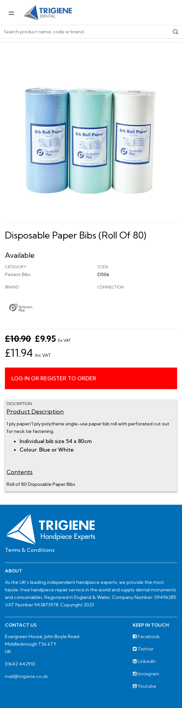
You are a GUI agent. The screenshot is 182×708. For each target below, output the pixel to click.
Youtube (144, 686)
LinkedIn (144, 661)
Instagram (146, 674)
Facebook (146, 636)
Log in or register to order (53, 378)
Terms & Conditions (29, 550)
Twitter (143, 649)
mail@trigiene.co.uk (26, 676)
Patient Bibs (18, 274)
